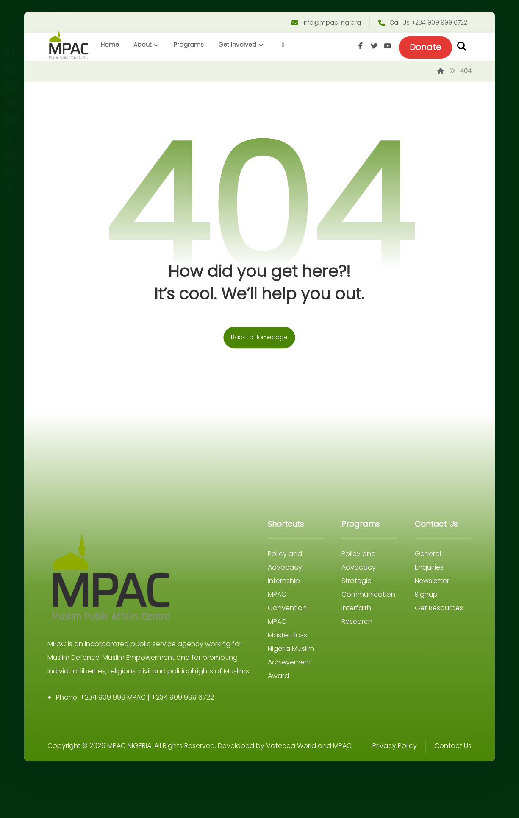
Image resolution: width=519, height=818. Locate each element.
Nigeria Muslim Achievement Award (291, 664)
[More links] (284, 46)
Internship (284, 583)
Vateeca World (293, 761)
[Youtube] (386, 47)
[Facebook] (359, 47)
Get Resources (438, 610)
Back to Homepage (260, 339)
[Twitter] (372, 47)
